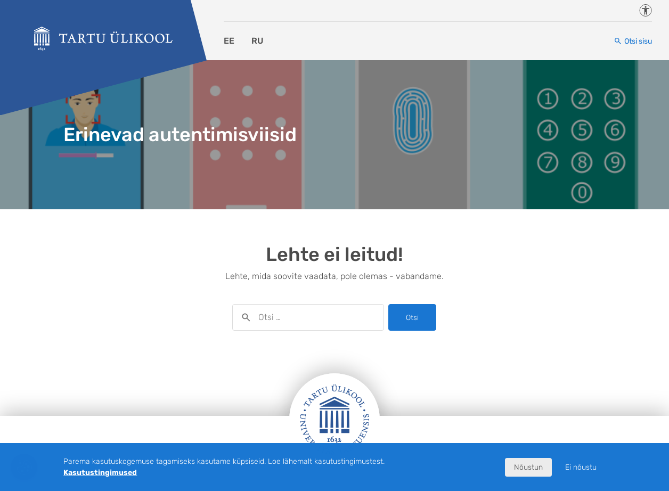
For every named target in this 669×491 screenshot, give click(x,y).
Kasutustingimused (100, 472)
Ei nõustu (581, 467)
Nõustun (528, 467)
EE (229, 41)
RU (257, 41)
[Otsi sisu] (632, 41)
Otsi (412, 317)
